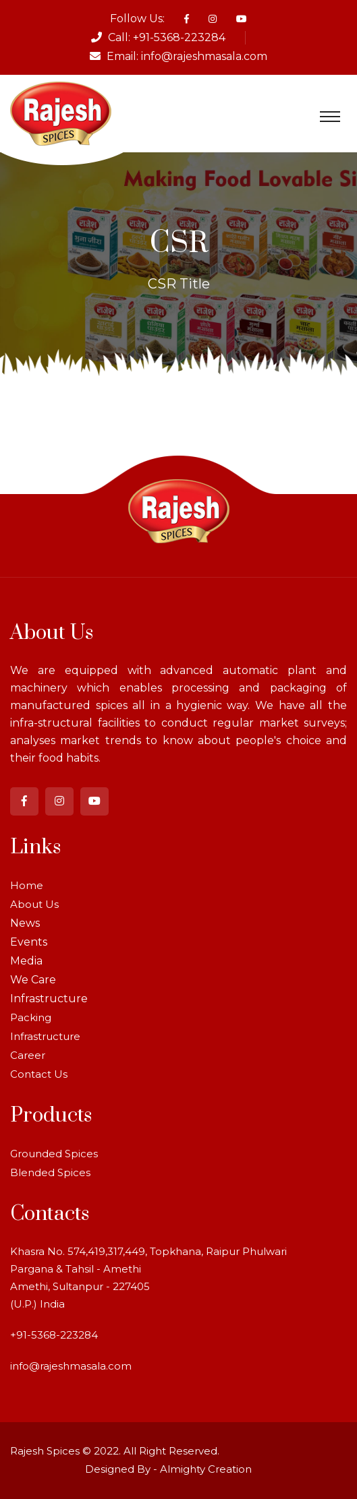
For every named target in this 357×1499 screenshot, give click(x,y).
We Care (33, 979)
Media (26, 960)
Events (28, 942)
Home (26, 885)
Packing (30, 1017)
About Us (34, 904)
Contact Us (38, 1074)
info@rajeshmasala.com (204, 56)
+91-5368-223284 (179, 37)
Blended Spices (50, 1172)
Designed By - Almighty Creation (168, 1469)
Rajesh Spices (45, 1450)
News (25, 923)
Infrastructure (49, 998)
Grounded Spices (54, 1153)
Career (27, 1055)
